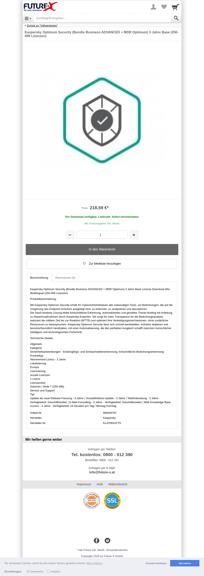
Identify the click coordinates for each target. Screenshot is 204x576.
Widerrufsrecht (117, 484)
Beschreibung (39, 277)
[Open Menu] (28, 18)
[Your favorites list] (164, 7)
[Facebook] (96, 540)
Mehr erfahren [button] (94, 563)
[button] (102, 264)
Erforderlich (37, 571)
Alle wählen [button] (185, 563)
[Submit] (176, 18)
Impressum (84, 484)
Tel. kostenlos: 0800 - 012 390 (102, 454)
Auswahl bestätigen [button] (156, 563)
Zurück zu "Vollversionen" (42, 25)
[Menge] (101, 235)
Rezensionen (65, 277)
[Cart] (175, 7)
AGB (100, 484)
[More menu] (153, 7)
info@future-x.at (102, 472)
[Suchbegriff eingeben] (102, 18)
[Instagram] (107, 540)
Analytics (56, 571)
